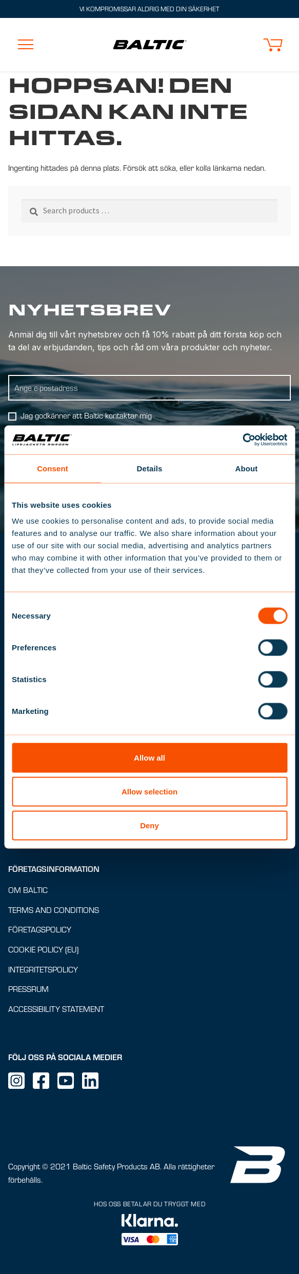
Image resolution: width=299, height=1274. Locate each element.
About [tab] (246, 468)
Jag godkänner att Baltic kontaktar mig (86, 415)
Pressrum (28, 989)
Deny (149, 825)
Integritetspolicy (43, 969)
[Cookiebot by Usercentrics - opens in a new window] (242, 440)
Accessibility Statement (56, 1008)
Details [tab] (150, 468)
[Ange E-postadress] (149, 388)
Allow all (149, 757)
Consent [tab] (52, 468)
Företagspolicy (39, 929)
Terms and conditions (53, 909)
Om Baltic (28, 889)
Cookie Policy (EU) (43, 949)
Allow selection (149, 791)
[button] (273, 44)
